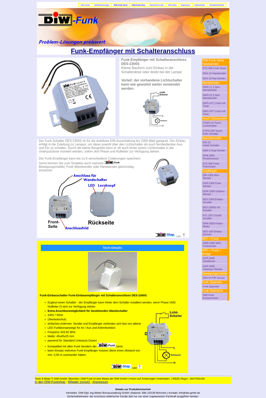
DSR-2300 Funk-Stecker (212, 185)
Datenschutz (200, 5)
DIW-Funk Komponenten (210, 296)
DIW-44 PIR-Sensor (214, 277)
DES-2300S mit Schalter (211, 209)
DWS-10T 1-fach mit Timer (214, 105)
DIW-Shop (172, 5)
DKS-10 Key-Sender (214, 78)
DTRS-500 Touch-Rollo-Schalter (213, 132)
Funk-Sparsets (211, 286)
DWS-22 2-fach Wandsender (211, 97)
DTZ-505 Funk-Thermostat (211, 165)
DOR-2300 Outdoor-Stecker (214, 193)
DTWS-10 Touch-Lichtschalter (212, 124)
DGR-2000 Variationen (209, 260)
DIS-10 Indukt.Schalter (211, 144)
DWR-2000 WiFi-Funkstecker (212, 244)
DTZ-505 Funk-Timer (214, 68)
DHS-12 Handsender (214, 73)
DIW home (85, 5)
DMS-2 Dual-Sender (214, 150)
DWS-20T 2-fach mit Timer (214, 113)
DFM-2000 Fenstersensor (211, 157)
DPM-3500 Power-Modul (213, 225)
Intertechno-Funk (156, 5)
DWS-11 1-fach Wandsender (211, 88)
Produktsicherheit (216, 5)
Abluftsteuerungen (101, 5)
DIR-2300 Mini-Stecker (211, 177)
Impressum (185, 5)
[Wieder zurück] (79, 382)
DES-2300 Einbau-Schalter (213, 201)
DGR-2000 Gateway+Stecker (213, 268)
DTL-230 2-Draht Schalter (212, 217)
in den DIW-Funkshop (50, 382)
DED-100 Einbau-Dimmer (212, 233)
